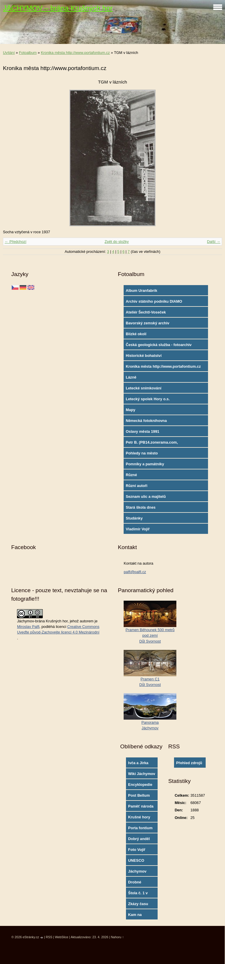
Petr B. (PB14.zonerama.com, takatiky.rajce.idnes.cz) (152, 443)
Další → (213, 241)
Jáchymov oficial (137, 872)
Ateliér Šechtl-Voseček (146, 312)
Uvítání (9, 52)
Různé (131, 475)
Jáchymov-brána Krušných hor (42, 621)
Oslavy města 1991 (142, 431)
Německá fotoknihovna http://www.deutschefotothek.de (154, 421)
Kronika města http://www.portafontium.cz (75, 52)
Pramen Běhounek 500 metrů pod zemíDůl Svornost (150, 635)
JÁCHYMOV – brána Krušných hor (57, 8)
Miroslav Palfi (28, 626)
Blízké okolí (136, 334)
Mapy (130, 410)
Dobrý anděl (139, 839)
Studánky (134, 518)
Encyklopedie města (140, 785)
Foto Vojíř (136, 849)
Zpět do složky (117, 241)
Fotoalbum (28, 52)
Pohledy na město (142, 453)
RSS (49, 937)
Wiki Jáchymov (141, 773)
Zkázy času (138, 904)
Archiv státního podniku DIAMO (154, 301)
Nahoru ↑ (117, 937)
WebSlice (61, 937)
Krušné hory (139, 817)
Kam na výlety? (135, 915)
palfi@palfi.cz (135, 572)
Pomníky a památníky (145, 464)
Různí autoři (136, 485)
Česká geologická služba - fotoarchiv (159, 345)
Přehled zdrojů (189, 763)
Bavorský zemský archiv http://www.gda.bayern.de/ (149, 324)
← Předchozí (15, 241)
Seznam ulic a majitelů (146, 496)
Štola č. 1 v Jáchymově (138, 894)
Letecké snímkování (143, 388)
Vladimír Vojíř (138, 529)
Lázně (131, 377)
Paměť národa (141, 806)
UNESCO (136, 860)
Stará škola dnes (141, 507)
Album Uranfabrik (141, 290)
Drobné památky (135, 883)
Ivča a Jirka (138, 763)
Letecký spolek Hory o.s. (148, 399)
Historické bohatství (143, 355)
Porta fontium (140, 828)
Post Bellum (139, 795)
